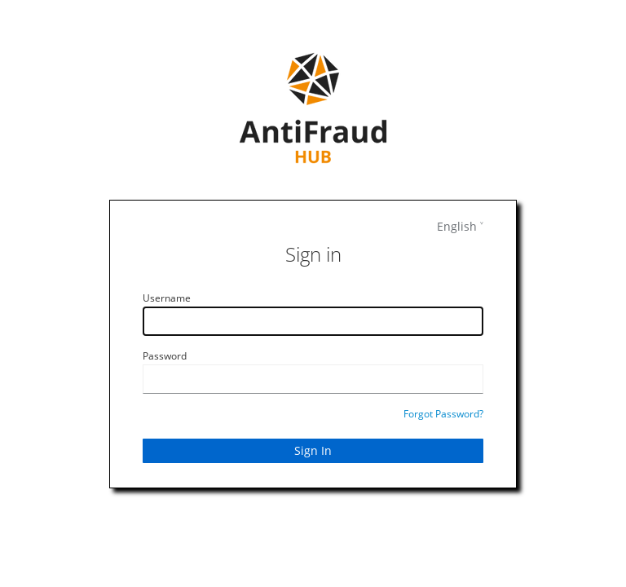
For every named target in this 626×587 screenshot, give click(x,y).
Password (165, 356)
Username (167, 298)
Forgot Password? (443, 414)
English (457, 226)
